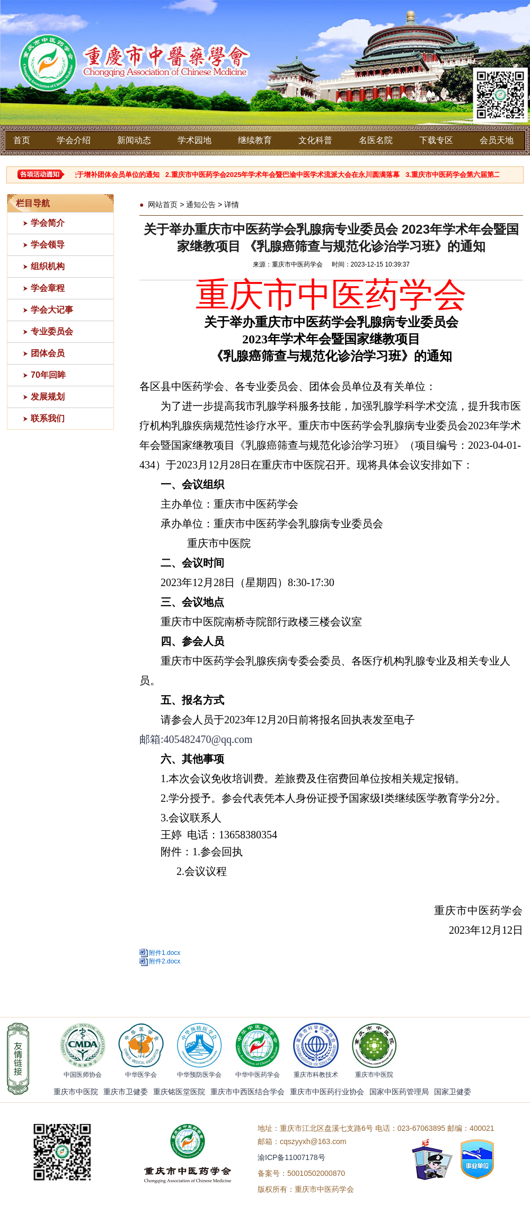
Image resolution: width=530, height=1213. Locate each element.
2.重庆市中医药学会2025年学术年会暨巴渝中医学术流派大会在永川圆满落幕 (287, 175)
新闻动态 (134, 140)
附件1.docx (164, 953)
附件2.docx (164, 961)
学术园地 (194, 140)
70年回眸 (48, 374)
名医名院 (376, 140)
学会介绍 (74, 140)
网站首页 (163, 204)
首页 (21, 140)
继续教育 (255, 140)
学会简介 (48, 222)
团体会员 (48, 353)
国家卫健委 (452, 1091)
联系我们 (48, 418)
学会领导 (48, 244)
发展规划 (48, 396)
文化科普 (315, 140)
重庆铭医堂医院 (179, 1091)
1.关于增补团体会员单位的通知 (116, 175)
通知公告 (201, 204)
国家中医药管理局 (399, 1091)
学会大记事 (52, 309)
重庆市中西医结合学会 (247, 1091)
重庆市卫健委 (125, 1091)
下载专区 (436, 140)
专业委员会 (52, 331)
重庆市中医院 (76, 1091)
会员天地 (497, 140)
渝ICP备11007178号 (291, 1157)
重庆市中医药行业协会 (327, 1091)
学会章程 (48, 288)
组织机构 (48, 266)
